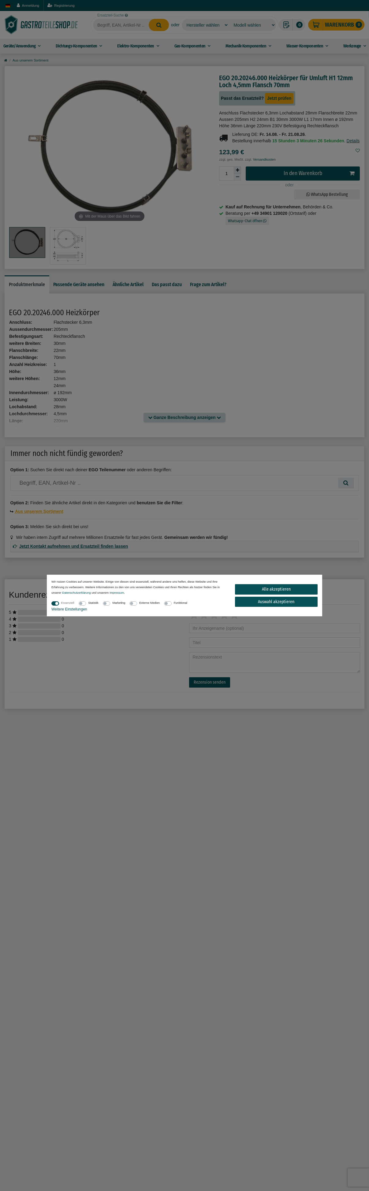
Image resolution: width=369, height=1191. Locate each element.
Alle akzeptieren (276, 589)
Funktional (180, 602)
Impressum (117, 592)
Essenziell (67, 602)
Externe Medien (149, 602)
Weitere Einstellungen (69, 609)
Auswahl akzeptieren (276, 601)
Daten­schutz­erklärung (76, 592)
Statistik (93, 602)
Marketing (118, 602)
